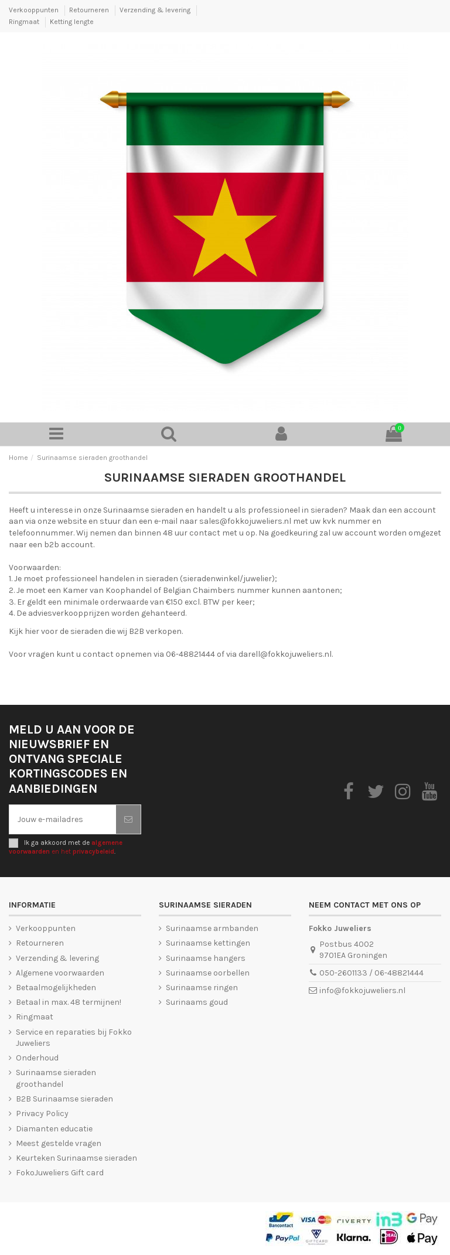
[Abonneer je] (128, 819)
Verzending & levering (156, 10)
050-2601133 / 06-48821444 (371, 973)
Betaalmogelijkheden (56, 988)
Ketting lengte (72, 22)
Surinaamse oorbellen (208, 973)
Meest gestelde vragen (58, 1143)
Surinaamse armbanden (212, 928)
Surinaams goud (197, 1002)
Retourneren (90, 10)
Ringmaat (25, 22)
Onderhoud (37, 1058)
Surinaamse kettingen (208, 943)
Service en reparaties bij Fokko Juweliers (74, 1038)
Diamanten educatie (54, 1129)
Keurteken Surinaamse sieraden (76, 1158)
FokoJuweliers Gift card (60, 1173)
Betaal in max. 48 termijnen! (68, 1002)
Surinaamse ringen (202, 988)
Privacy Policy (42, 1113)
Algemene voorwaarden (60, 973)
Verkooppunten (34, 10)
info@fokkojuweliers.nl (362, 990)
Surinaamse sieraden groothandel (56, 1078)
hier (32, 631)
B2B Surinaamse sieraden (64, 1099)
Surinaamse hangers (206, 958)
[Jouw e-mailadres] (62, 819)
